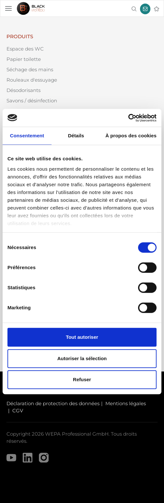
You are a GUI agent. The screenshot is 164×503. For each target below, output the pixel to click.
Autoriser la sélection (82, 358)
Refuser (82, 379)
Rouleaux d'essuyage (31, 80)
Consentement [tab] (27, 135)
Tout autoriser (82, 337)
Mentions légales (125, 403)
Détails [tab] (76, 135)
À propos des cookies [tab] (131, 135)
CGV (17, 410)
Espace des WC (25, 49)
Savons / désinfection (31, 100)
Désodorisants (23, 90)
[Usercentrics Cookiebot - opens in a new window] (128, 118)
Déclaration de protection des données (53, 403)
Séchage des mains (29, 69)
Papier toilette (23, 59)
